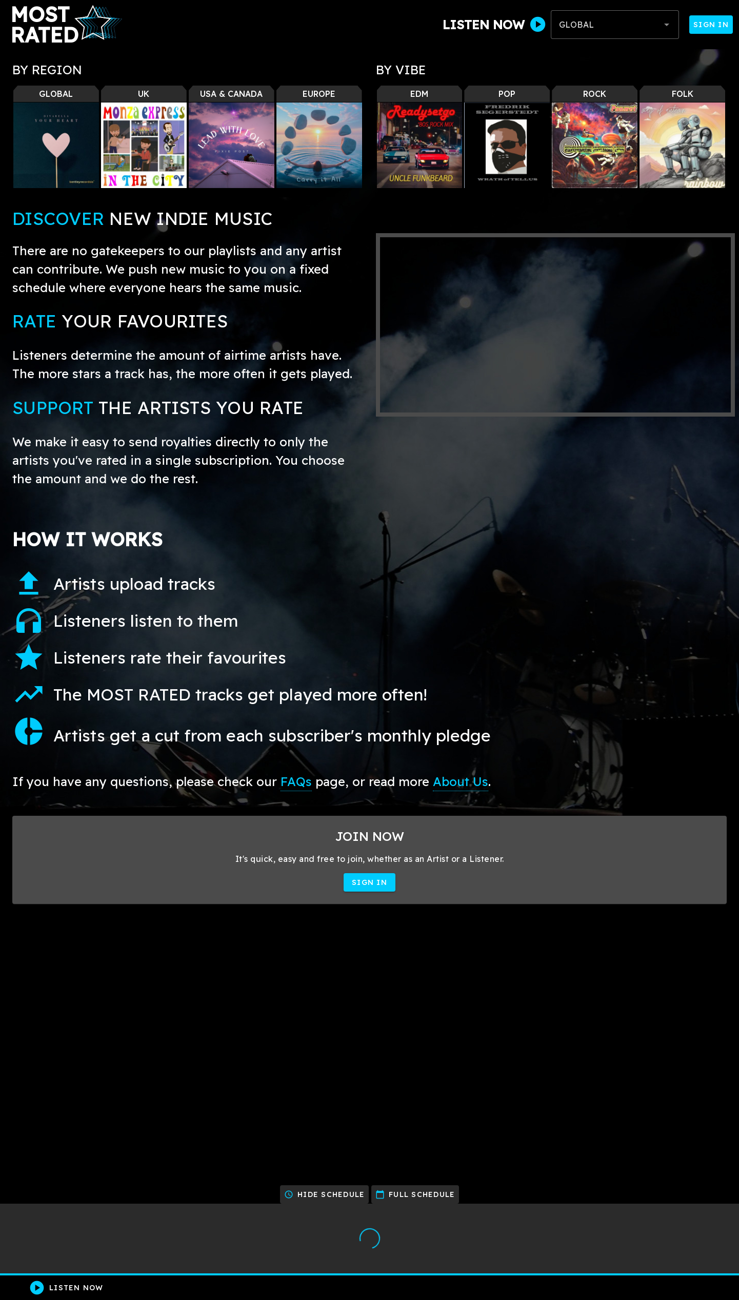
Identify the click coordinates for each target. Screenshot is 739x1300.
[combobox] (615, 24)
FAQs (296, 781)
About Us (460, 781)
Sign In (711, 24)
